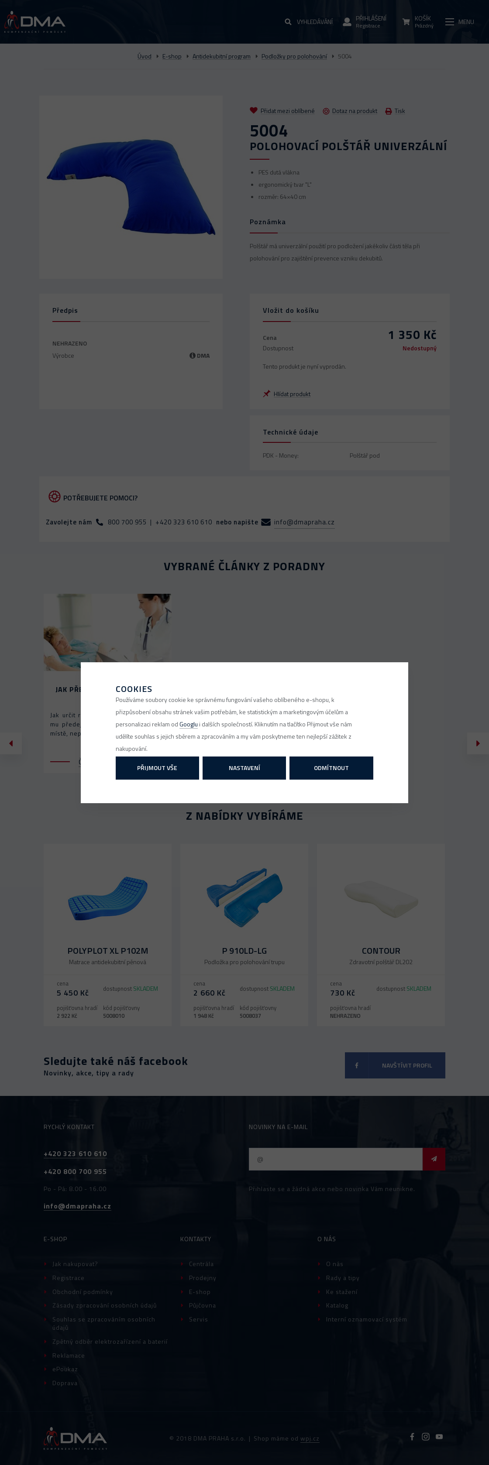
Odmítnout (331, 767)
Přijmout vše (157, 767)
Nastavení (244, 767)
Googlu (188, 724)
